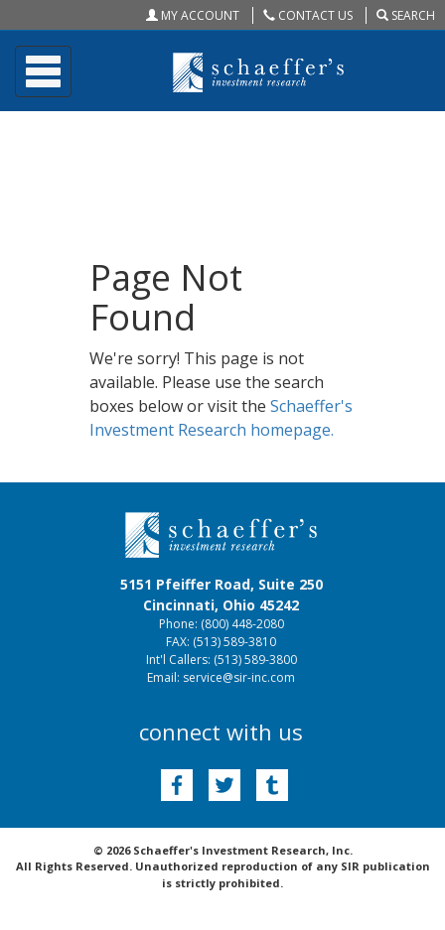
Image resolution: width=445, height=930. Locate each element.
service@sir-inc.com (239, 677)
